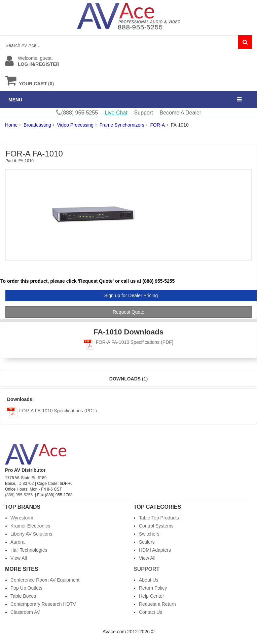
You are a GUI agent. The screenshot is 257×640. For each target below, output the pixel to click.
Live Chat (116, 113)
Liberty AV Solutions (31, 534)
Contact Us (150, 612)
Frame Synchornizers (122, 125)
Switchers (149, 534)
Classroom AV (25, 612)
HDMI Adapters (155, 550)
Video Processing (75, 125)
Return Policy (153, 588)
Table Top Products (159, 517)
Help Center (151, 596)
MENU (15, 99)
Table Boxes (23, 596)
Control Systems (156, 526)
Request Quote (128, 312)
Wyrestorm (21, 517)
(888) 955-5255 (19, 495)
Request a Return (157, 604)
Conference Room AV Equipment (44, 580)
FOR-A (157, 125)
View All (18, 558)
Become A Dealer (180, 113)
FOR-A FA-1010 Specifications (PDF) (129, 342)
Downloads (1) (128, 378)
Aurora (17, 542)
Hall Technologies (28, 550)
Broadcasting (37, 125)
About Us (148, 580)
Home (11, 125)
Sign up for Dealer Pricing (131, 295)
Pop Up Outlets (26, 588)
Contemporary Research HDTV (43, 604)
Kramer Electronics (30, 526)
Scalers (147, 542)
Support (143, 113)
